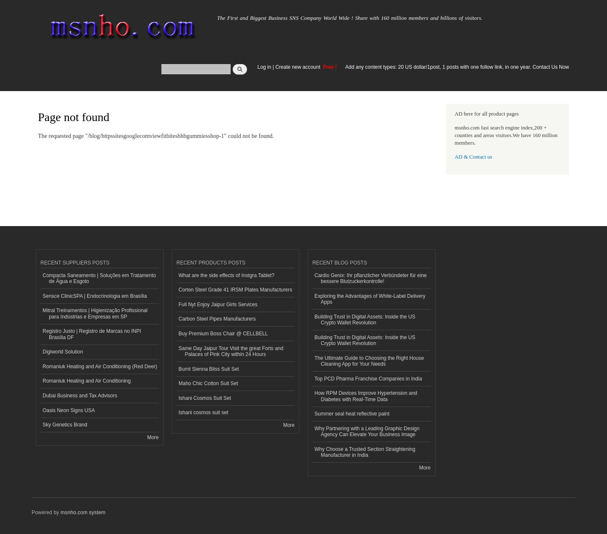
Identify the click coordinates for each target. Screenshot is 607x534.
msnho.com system (83, 512)
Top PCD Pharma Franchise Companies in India (368, 379)
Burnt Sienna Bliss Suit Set (209, 369)
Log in (264, 67)
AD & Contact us (473, 157)
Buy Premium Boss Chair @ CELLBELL (223, 334)
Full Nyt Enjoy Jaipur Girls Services (218, 304)
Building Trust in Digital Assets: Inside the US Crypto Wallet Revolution (364, 320)
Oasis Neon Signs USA (69, 410)
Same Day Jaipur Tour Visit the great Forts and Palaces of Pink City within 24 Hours (231, 351)
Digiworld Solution (63, 352)
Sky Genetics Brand (65, 425)
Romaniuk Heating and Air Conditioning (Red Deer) (100, 366)
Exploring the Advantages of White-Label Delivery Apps (369, 299)
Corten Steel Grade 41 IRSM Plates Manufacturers (236, 290)
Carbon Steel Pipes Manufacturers (217, 319)
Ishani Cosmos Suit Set (205, 398)
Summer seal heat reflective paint (351, 414)
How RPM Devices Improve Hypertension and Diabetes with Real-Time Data (365, 396)
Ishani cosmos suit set (203, 412)
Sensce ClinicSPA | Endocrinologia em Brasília (95, 296)
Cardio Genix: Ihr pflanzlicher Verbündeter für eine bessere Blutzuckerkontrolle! (370, 278)
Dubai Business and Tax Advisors (80, 396)
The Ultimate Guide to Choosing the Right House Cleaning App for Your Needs (369, 361)
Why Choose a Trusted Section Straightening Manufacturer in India (364, 452)
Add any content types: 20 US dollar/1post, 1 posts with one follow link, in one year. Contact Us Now (457, 67)
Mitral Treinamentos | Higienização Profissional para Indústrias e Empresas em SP (95, 313)
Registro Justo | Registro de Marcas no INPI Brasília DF (92, 334)
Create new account (298, 67)
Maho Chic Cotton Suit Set (208, 383)
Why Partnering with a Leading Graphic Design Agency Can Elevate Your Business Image (366, 431)
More (152, 437)
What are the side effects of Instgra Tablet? (226, 275)
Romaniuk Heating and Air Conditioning (87, 381)
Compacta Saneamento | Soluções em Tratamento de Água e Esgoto (99, 278)
